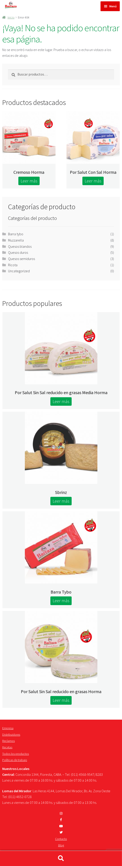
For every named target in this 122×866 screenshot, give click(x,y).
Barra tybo (15, 234)
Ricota (12, 265)
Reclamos (8, 741)
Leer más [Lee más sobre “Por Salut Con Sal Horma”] (93, 181)
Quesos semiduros (21, 258)
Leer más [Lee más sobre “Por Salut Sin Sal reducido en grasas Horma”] (61, 700)
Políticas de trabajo (14, 760)
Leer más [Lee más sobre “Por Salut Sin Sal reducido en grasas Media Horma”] (61, 401)
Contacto (61, 839)
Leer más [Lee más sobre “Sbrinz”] (61, 501)
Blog (61, 845)
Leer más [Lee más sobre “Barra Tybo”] (61, 600)
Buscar (61, 858)
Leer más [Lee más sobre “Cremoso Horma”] (29, 181)
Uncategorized (19, 271)
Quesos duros (18, 252)
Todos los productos (15, 754)
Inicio (11, 17)
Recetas (7, 747)
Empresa (7, 728)
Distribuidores (11, 735)
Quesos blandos (20, 246)
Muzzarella (16, 240)
